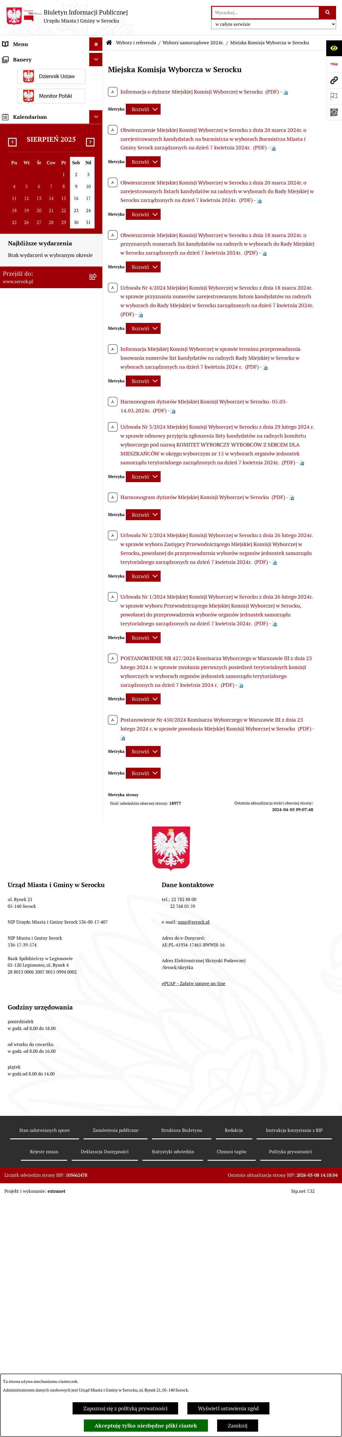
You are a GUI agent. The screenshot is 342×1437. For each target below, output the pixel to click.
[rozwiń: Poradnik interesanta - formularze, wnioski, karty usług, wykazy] (97, 191)
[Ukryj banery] (96, 961)
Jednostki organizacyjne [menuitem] (31, 70)
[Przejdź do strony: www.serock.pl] (334, 80)
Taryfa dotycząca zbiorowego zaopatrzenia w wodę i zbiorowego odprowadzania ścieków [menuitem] (43, 833)
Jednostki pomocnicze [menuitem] (29, 97)
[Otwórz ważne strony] (334, 96)
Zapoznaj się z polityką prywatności (125, 1408)
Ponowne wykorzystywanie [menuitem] (35, 868)
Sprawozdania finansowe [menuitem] (32, 226)
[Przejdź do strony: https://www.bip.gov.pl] (334, 64)
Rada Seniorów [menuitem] (20, 111)
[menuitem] (51, 339)
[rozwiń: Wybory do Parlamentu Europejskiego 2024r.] (97, 373)
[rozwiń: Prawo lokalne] (97, 137)
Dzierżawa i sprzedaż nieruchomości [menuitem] (46, 177)
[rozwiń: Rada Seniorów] (97, 111)
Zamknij (237, 1425)
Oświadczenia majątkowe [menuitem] (32, 124)
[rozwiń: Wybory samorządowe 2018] (97, 768)
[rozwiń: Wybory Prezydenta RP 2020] (97, 617)
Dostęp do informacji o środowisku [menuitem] (43, 785)
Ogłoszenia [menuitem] (16, 164)
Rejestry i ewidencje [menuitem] (26, 799)
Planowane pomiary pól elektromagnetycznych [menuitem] (30, 942)
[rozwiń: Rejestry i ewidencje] (97, 799)
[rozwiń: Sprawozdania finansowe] (97, 226)
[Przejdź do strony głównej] (67, 16)
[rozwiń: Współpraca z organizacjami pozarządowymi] (97, 287)
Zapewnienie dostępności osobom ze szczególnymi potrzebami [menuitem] (43, 899)
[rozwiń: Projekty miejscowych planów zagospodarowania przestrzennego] (97, 252)
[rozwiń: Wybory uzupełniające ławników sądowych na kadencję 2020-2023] (97, 634)
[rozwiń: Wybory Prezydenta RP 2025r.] (97, 356)
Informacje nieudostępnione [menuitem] (36, 308)
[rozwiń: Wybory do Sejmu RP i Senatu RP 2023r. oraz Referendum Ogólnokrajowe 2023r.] (97, 558)
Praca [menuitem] (9, 212)
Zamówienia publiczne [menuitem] (29, 239)
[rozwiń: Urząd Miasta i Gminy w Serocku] (97, 57)
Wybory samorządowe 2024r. (193, 43)
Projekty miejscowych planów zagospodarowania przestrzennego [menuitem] (44, 256)
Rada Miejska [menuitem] (18, 84)
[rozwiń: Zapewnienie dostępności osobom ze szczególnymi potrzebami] (97, 895)
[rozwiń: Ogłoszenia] (97, 164)
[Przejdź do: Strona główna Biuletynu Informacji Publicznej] (109, 43)
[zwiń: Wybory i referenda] (97, 322)
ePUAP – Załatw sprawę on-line (193, 1352)
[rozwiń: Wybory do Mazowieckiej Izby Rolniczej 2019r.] (97, 718)
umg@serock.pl (194, 1291)
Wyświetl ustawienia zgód (228, 1408)
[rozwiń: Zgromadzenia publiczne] (97, 882)
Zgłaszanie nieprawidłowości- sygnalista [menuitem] (38, 920)
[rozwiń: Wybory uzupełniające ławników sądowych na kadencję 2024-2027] (97, 399)
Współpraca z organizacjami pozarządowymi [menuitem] (36, 291)
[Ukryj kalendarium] (96, 1019)
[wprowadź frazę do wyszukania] (265, 12)
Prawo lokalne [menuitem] (19, 137)
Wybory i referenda (136, 43)
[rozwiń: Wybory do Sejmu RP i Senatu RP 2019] (97, 667)
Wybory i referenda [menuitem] (25, 322)
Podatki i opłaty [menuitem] (21, 151)
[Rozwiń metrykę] (143, 109)
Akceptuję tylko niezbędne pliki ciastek (146, 1425)
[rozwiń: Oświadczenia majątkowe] (97, 124)
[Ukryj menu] (96, 44)
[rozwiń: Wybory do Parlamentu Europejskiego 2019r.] (97, 743)
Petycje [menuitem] (11, 274)
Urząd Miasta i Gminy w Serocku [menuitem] (41, 57)
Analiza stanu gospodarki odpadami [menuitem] (45, 812)
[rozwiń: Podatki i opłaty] (97, 151)
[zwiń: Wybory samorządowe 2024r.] (97, 432)
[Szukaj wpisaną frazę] (328, 12)
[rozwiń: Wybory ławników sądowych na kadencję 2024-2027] (97, 591)
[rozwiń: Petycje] (97, 274)
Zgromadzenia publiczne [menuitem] (32, 881)
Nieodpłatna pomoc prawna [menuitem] (35, 855)
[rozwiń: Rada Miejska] (97, 84)
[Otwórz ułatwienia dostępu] (334, 48)
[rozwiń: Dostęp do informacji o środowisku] (97, 785)
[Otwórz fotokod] (334, 112)
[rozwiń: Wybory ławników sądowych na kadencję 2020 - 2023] (97, 692)
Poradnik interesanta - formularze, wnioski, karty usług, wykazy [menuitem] (43, 195)
